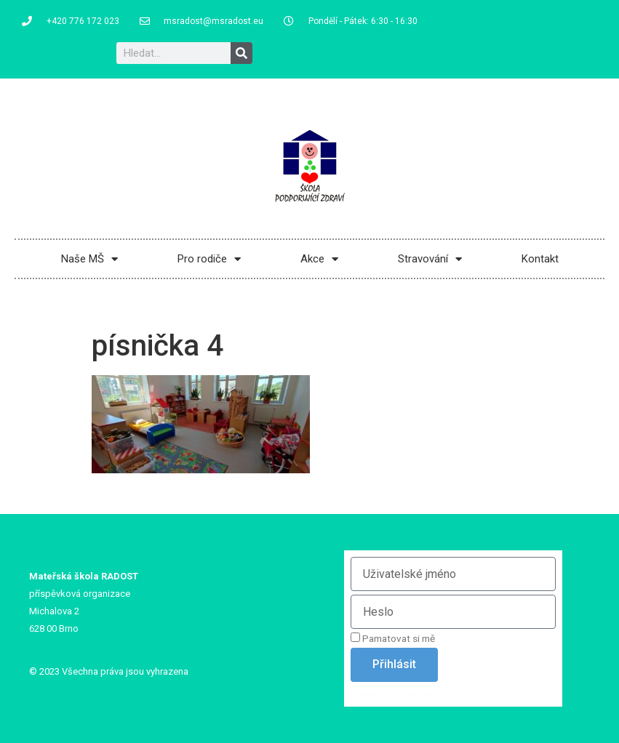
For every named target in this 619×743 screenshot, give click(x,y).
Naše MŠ (89, 259)
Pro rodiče (209, 259)
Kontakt (540, 258)
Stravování (430, 259)
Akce (319, 259)
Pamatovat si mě (393, 638)
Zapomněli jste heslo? (398, 693)
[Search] (241, 53)
